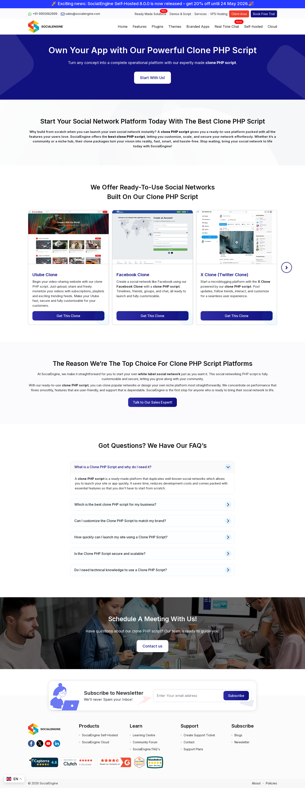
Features (140, 26)
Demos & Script (180, 14)
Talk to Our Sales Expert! (152, 402)
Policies (271, 783)
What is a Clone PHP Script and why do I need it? (152, 467)
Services (200, 14)
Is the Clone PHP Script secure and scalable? (152, 553)
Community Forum (145, 742)
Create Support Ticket (199, 735)
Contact (189, 742)
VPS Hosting (218, 14)
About (256, 783)
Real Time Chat (227, 25)
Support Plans (193, 749)
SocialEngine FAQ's (146, 749)
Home (123, 26)
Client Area (239, 14)
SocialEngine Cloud (95, 742)
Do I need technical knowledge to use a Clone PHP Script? (152, 570)
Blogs (238, 735)
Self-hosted (253, 26)
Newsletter (242, 742)
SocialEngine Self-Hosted (100, 735)
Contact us (152, 646)
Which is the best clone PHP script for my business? (152, 504)
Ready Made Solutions (150, 14)
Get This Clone (68, 316)
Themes (174, 26)
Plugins (157, 26)
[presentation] (286, 267)
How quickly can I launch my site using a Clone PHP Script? (152, 537)
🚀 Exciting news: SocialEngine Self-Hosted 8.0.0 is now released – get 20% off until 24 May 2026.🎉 (152, 3)
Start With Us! (152, 77)
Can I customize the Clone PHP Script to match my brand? (152, 521)
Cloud (272, 26)
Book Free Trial (264, 14)
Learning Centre (144, 735)
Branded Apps (197, 26)
